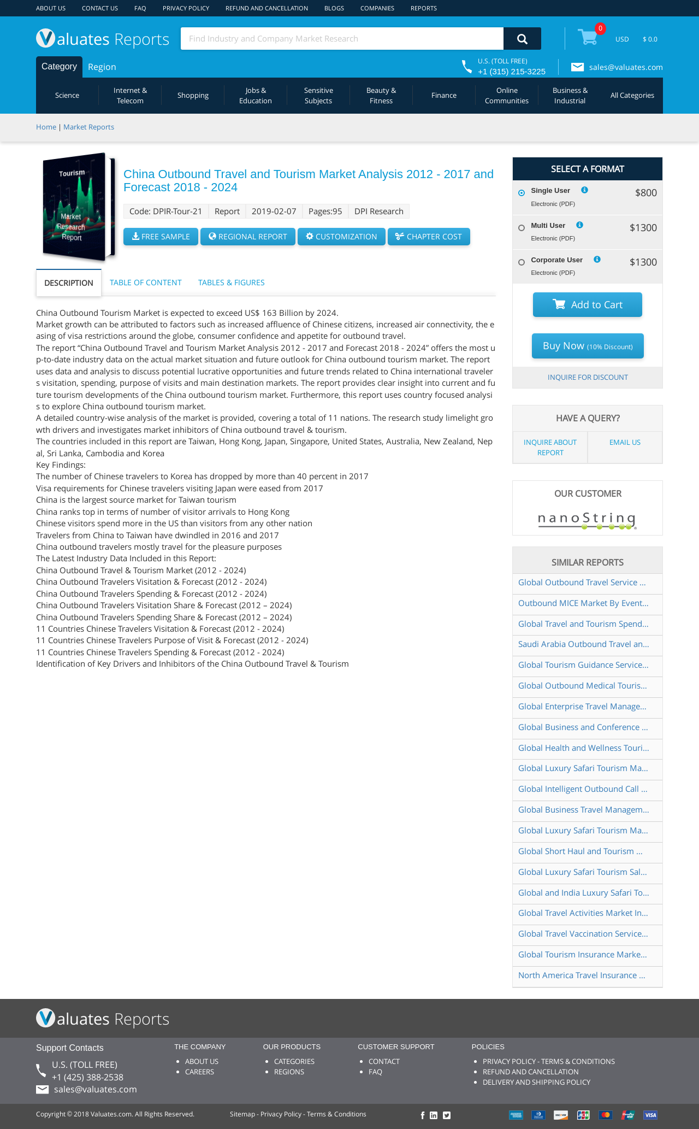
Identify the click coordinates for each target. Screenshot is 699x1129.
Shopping (193, 95)
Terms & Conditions (336, 1114)
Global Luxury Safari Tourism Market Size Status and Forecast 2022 (584, 767)
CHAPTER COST (429, 236)
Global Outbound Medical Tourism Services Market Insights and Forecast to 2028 (584, 685)
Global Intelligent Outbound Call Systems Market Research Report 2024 (584, 788)
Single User (550, 190)
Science (67, 95)
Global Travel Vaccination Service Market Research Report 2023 (584, 933)
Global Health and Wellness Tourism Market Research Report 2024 (584, 747)
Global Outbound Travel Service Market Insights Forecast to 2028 (584, 582)
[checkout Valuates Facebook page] (424, 1116)
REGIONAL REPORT (248, 236)
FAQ (140, 8)
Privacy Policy (280, 1114)
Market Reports (88, 127)
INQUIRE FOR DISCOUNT (588, 377)
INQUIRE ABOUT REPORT (550, 447)
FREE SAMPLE (161, 236)
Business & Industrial (570, 95)
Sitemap (242, 1114)
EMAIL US (625, 442)
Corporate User (557, 260)
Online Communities (507, 95)
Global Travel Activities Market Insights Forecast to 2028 (584, 912)
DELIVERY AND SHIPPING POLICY (536, 1082)
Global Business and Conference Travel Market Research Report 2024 (584, 726)
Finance (444, 95)
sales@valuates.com (626, 67)
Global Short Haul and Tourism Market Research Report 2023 (584, 850)
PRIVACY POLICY (186, 8)
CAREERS (199, 1072)
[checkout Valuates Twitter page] (448, 1116)
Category (59, 66)
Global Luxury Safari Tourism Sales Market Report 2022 (584, 871)
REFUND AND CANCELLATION (267, 8)
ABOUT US (51, 8)
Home (46, 127)
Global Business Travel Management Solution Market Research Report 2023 (584, 809)
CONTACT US (100, 8)
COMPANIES (377, 8)
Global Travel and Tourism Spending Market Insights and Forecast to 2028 (584, 623)
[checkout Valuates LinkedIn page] (436, 1116)
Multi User (548, 225)
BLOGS (334, 8)
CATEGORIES (294, 1061)
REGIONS (289, 1072)
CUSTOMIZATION (341, 236)
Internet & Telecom (130, 95)
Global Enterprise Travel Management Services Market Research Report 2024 (584, 706)
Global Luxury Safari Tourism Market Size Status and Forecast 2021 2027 (584, 830)
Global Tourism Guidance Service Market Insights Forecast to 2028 (584, 664)
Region (102, 67)
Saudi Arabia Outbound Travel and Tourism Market (584, 643)
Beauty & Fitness (381, 95)
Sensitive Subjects (318, 95)
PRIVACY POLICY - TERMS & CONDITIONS (549, 1061)
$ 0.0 (650, 39)
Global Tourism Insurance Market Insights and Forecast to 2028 (584, 954)
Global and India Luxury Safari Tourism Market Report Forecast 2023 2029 (584, 892)
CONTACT (384, 1061)
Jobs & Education (255, 95)
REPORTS (424, 8)
